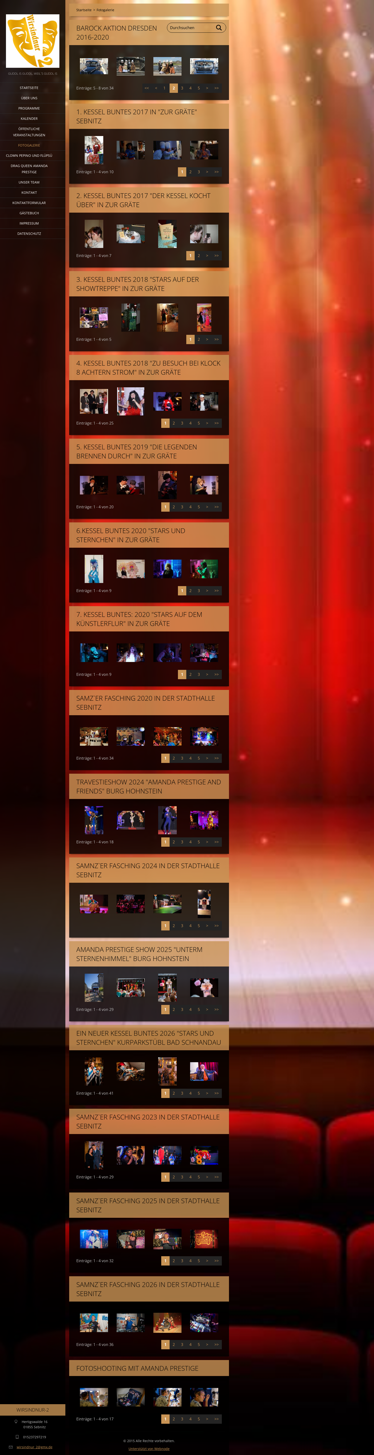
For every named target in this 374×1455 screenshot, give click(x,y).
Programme (29, 108)
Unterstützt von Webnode (149, 1448)
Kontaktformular (29, 202)
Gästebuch (29, 213)
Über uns (29, 98)
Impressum (29, 223)
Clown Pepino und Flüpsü (29, 155)
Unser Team (29, 182)
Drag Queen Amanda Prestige (29, 168)
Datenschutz (29, 233)
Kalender (29, 118)
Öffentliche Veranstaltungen (29, 131)
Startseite (29, 87)
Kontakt (29, 192)
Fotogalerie (29, 145)
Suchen (219, 27)
